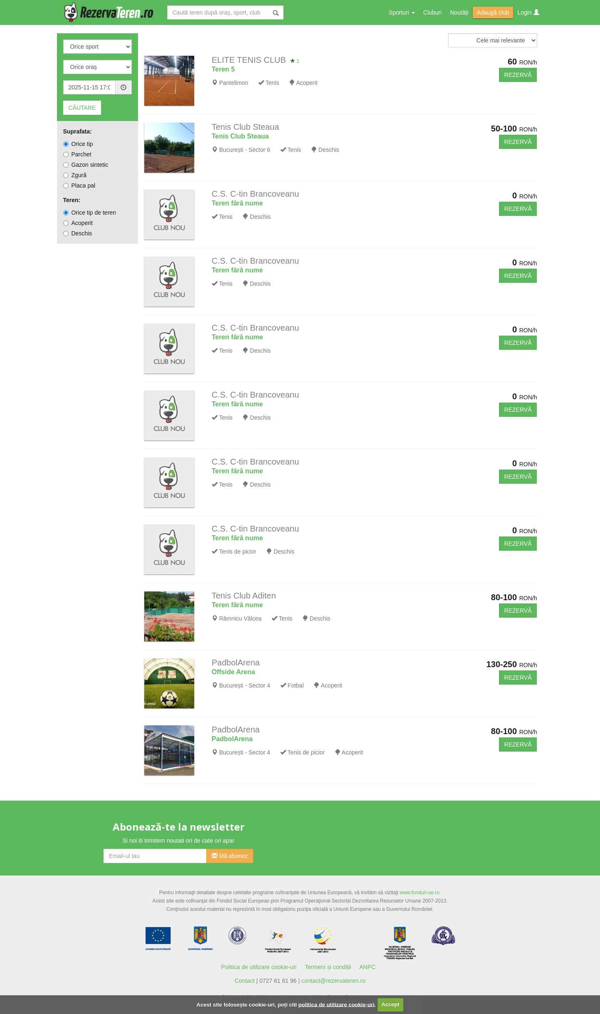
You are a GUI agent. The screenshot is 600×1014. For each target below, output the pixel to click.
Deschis (77, 233)
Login (528, 12)
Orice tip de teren (89, 212)
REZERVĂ (518, 75)
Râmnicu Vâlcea (240, 618)
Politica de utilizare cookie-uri (258, 967)
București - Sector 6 (244, 149)
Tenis (272, 82)
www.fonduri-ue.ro (420, 892)
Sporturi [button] (402, 12)
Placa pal (79, 185)
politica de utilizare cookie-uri (337, 1004)
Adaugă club (493, 12)
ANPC (367, 967)
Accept (390, 1004)
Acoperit (78, 223)
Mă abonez (230, 856)
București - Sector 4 (244, 685)
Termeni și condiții (328, 967)
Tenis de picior (238, 551)
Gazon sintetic (86, 164)
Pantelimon (233, 82)
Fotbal (296, 685)
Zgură (75, 175)
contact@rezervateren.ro (333, 980)
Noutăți (459, 12)
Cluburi (432, 12)
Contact (244, 980)
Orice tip (78, 144)
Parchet (77, 154)
